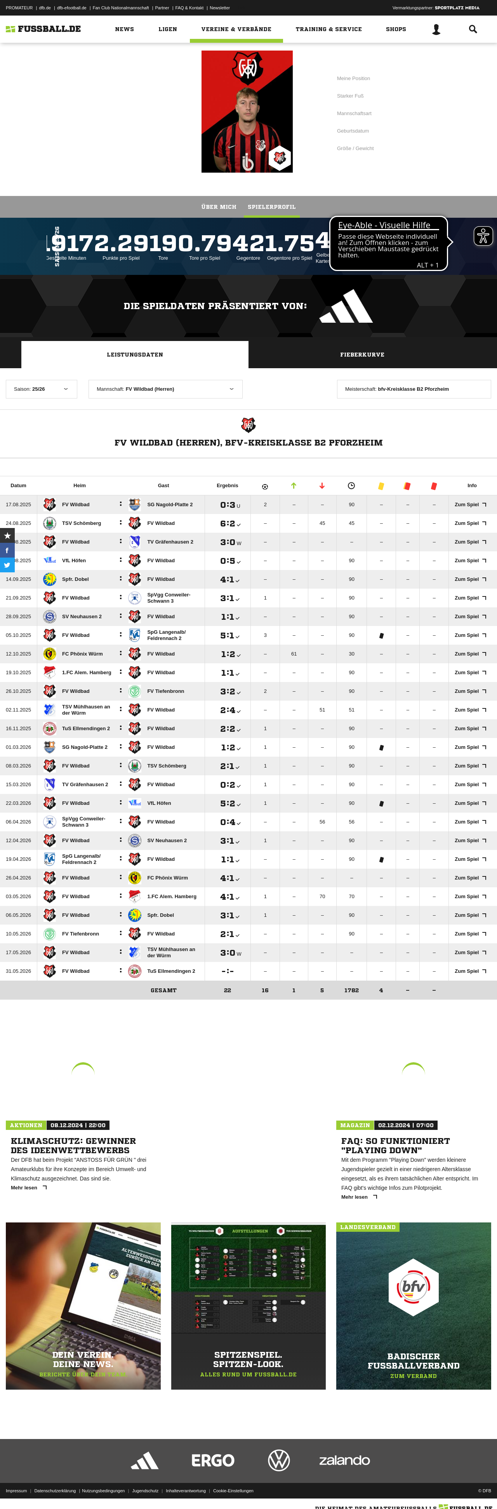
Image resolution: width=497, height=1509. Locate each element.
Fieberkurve (362, 354)
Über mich (218, 207)
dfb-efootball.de (72, 7)
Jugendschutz (145, 1490)
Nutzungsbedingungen (103, 1490)
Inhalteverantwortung (186, 1490)
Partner (162, 7)
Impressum (16, 1490)
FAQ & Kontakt (190, 7)
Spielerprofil (272, 207)
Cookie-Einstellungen (233, 1490)
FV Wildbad (140, 111)
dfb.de (45, 7)
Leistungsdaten (135, 354)
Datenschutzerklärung (55, 1490)
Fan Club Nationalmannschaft (121, 7)
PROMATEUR (19, 7)
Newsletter (220, 7)
